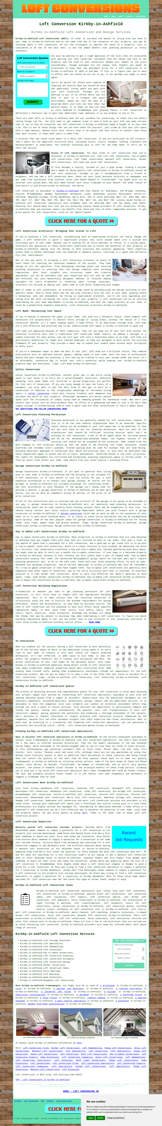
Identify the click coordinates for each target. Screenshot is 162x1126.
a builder (110, 992)
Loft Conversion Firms (36, 1048)
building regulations (28, 619)
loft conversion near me (124, 852)
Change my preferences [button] (115, 1118)
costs (119, 56)
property (129, 45)
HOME (106, 16)
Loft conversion (25, 191)
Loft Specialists (75, 1051)
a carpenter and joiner (56, 992)
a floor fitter (49, 998)
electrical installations (30, 995)
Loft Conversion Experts (131, 1063)
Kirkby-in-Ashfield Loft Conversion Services (55, 934)
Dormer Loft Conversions (65, 1048)
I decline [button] (100, 1118)
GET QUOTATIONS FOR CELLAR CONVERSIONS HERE (41, 409)
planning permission (121, 48)
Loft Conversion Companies (77, 1057)
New (42, 1101)
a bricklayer (107, 985)
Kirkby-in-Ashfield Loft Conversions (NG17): (42, 38)
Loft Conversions (40, 1063)
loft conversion (47, 45)
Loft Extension (63, 1060)
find (25, 788)
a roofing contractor (129, 989)
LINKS (113, 16)
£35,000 (93, 71)
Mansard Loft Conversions (47, 1051)
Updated (50, 1101)
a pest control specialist (70, 1001)
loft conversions (97, 170)
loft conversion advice (105, 897)
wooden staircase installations (46, 1004)
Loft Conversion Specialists (97, 1063)
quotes (83, 692)
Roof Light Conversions (90, 1060)
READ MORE (94, 622)
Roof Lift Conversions (94, 1054)
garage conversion (71, 513)
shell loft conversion (83, 139)
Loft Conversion (98, 1051)
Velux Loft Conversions (109, 1057)
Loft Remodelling (92, 1048)
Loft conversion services (105, 800)
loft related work (33, 921)
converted (49, 124)
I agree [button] (90, 1118)
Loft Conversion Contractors (33, 1060)
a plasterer (122, 1001)
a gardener (82, 995)
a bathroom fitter (131, 995)
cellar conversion (39, 393)
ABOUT (121, 16)
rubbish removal (96, 998)
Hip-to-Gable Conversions (124, 1054)
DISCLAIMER (140, 16)
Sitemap (17, 1101)
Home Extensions (49, 1057)
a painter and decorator (68, 989)
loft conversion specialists (77, 891)
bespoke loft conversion (92, 915)
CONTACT (129, 16)
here (84, 813)
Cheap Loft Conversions (118, 1048)
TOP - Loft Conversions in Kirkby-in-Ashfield (42, 1080)
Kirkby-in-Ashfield (68, 191)
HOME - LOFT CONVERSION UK (81, 1091)
